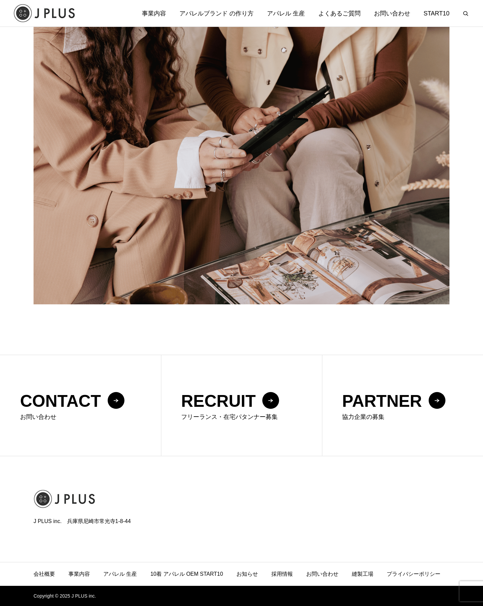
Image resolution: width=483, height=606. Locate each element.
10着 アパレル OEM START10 (186, 574)
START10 (436, 13)
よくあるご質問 (339, 13)
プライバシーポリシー (413, 574)
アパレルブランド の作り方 (216, 13)
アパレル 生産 (286, 13)
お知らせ (247, 574)
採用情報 (282, 574)
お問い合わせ (392, 13)
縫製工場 (362, 574)
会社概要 (44, 574)
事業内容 (154, 13)
